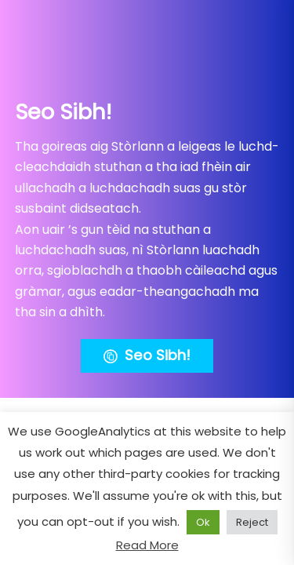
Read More (147, 545)
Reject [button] (252, 522)
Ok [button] (203, 522)
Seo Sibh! (146, 355)
